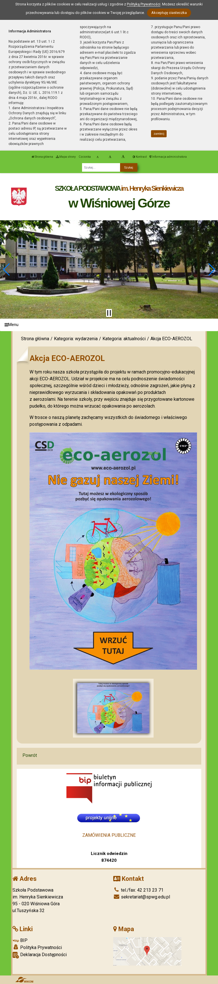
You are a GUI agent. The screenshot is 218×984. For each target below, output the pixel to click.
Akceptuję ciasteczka (169, 13)
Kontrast (140, 156)
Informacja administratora (168, 156)
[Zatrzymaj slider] (109, 313)
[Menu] (109, 325)
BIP (20, 940)
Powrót (29, 755)
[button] (7, 269)
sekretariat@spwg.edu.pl (141, 897)
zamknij (159, 133)
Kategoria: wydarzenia (76, 338)
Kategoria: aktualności (124, 338)
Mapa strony (66, 156)
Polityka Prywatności (37, 947)
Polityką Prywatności (143, 4)
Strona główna (42, 156)
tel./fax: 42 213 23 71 (138, 890)
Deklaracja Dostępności (39, 955)
